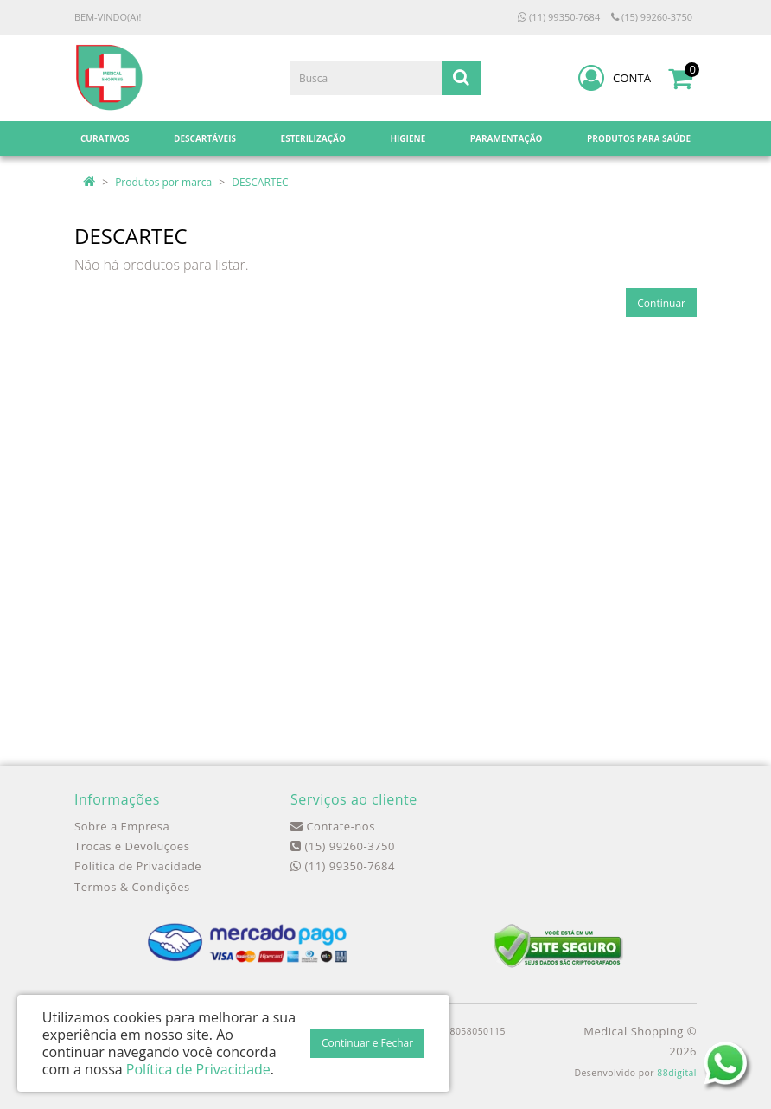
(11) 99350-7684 (559, 16)
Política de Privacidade (137, 866)
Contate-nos (332, 826)
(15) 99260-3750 (651, 16)
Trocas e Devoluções (131, 846)
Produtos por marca (163, 182)
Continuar (661, 303)
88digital (677, 1073)
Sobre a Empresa (121, 826)
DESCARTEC (260, 182)
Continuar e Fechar (367, 1042)
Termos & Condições (132, 886)
